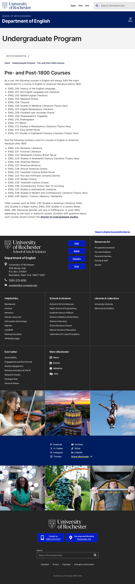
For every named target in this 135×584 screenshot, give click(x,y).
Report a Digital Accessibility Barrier (112, 232)
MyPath (8, 325)
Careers (77, 258)
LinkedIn (76, 452)
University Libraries (104, 304)
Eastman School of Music (62, 312)
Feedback (45, 564)
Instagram (56, 452)
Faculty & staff (101, 260)
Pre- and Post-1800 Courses (50, 62)
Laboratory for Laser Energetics (64, 334)
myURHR (9, 329)
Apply (73, 5)
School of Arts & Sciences (16, 16)
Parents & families (103, 256)
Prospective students (105, 247)
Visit (80, 5)
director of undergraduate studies (59, 216)
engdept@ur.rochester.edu (23, 285)
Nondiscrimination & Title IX (18, 370)
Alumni (98, 264)
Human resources (13, 317)
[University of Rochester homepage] (16, 5)
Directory (9, 312)
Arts (54, 373)
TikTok (75, 448)
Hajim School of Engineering (63, 308)
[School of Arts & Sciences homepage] (25, 246)
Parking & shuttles (13, 334)
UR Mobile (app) (12, 338)
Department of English (26, 21)
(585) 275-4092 (17, 280)
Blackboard (10, 304)
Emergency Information (84, 564)
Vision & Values (12, 383)
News (54, 357)
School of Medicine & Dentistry (64, 317)
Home (7, 62)
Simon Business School (61, 325)
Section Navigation (17, 56)
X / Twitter (56, 448)
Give (87, 5)
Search (40, 550)
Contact (8, 308)
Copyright (66, 564)
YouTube (77, 444)
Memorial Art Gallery (104, 308)
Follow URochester (81, 456)
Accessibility (11, 357)
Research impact (12, 374)
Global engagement (14, 366)
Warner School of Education (63, 329)
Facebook (56, 444)
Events (55, 362)
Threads (55, 456)
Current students (103, 252)
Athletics (56, 368)
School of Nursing (58, 321)
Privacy (56, 564)
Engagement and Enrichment (18, 361)
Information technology (16, 321)
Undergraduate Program (23, 62)
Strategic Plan (11, 379)
